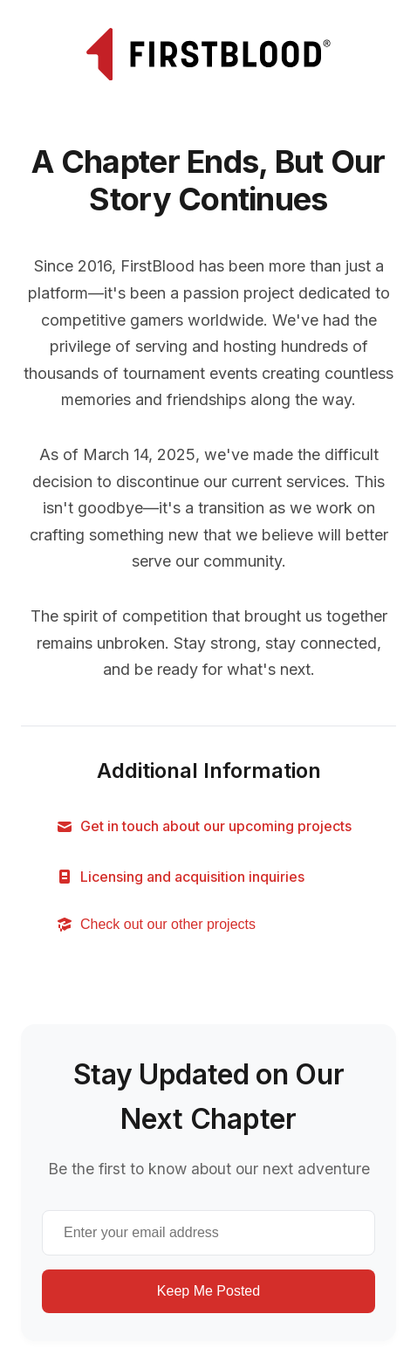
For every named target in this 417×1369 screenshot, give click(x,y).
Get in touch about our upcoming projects (204, 826)
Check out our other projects (156, 924)
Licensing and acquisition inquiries (180, 877)
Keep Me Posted (208, 1290)
